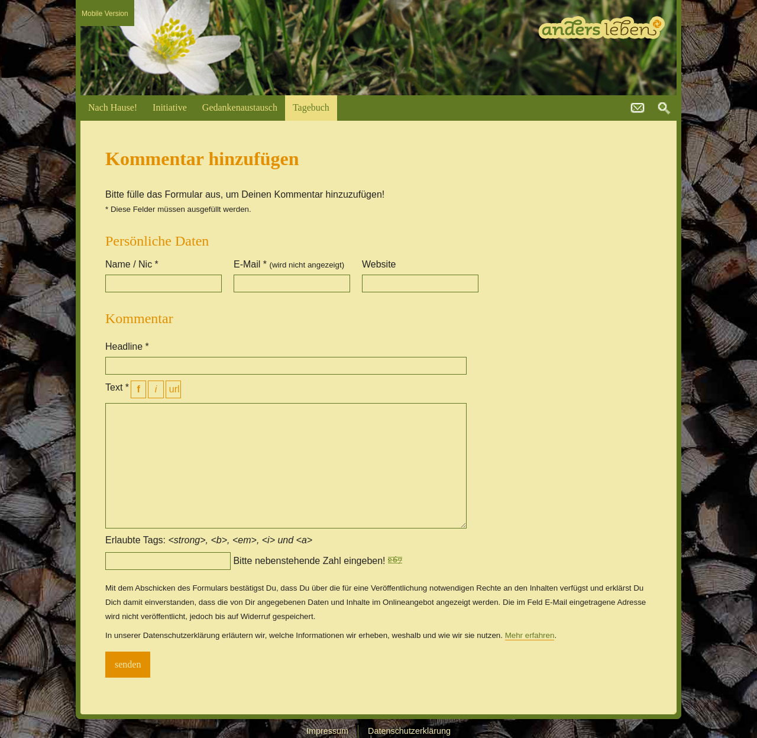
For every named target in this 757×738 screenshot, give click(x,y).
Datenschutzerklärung (409, 731)
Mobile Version (105, 13)
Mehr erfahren (530, 635)
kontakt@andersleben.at (638, 108)
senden (128, 664)
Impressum (327, 731)
